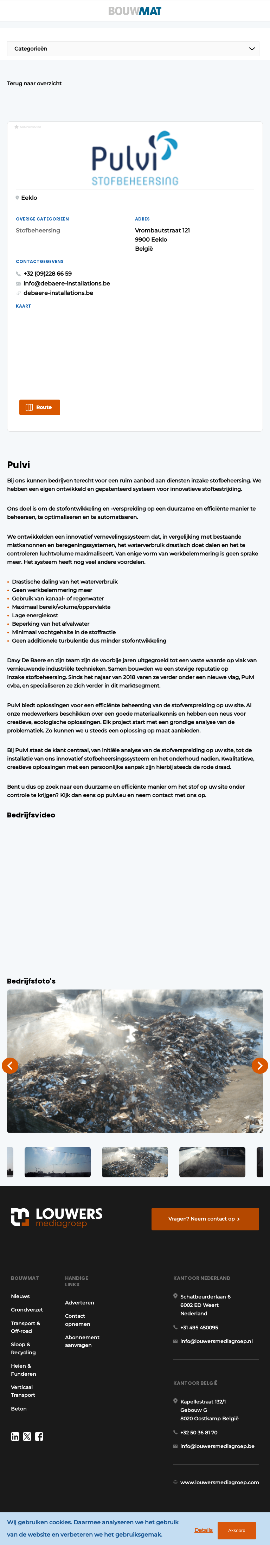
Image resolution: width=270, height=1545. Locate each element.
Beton (19, 1409)
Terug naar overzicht (34, 83)
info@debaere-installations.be (67, 284)
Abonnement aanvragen (82, 1342)
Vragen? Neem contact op (201, 1219)
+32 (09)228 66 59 (48, 274)
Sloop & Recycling (23, 1349)
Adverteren (79, 1303)
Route (44, 408)
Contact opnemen (77, 1321)
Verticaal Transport (23, 1392)
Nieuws (20, 1297)
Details (203, 1530)
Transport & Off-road (25, 1328)
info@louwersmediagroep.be (217, 1447)
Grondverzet (27, 1311)
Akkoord (236, 1530)
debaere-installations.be (58, 293)
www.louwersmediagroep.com (219, 1484)
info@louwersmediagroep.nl (216, 1342)
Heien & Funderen (23, 1370)
